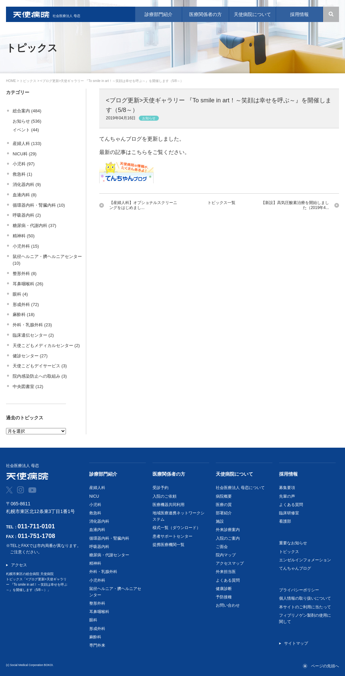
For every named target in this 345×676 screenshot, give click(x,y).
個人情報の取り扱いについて (305, 598)
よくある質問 (228, 580)
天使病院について (234, 474)
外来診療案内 (228, 529)
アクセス (19, 565)
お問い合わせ (228, 605)
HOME (11, 81)
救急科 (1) (22, 174)
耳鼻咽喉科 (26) (28, 283)
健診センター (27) (30, 355)
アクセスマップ (230, 563)
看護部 (285, 521)
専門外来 (97, 645)
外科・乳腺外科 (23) (32, 324)
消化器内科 (99, 521)
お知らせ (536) (27, 121)
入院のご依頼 (164, 496)
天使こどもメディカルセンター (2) (46, 345)
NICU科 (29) (25, 153)
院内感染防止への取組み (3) (40, 376)
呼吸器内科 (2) (27, 215)
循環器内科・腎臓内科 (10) (39, 205)
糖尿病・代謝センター (109, 555)
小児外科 (97, 580)
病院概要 (224, 496)
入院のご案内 (228, 538)
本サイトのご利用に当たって (305, 607)
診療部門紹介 (103, 474)
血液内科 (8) (25, 194)
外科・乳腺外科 (103, 571)
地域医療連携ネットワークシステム (178, 516)
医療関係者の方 (169, 474)
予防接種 (224, 597)
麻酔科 (95, 637)
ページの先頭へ (325, 666)
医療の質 (224, 504)
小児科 (95, 504)
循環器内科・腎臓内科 (109, 538)
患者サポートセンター (172, 536)
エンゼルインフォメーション (305, 560)
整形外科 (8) (25, 273)
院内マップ (226, 555)
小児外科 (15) (26, 246)
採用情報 (288, 474)
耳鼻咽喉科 (99, 611)
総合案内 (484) (27, 110)
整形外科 (97, 603)
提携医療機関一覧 (168, 544)
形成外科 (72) (26, 304)
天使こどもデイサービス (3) (40, 365)
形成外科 (97, 628)
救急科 (95, 513)
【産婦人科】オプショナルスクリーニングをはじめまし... (143, 205)
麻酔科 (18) (24, 314)
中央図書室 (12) (28, 386)
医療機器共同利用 (168, 504)
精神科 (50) (24, 235)
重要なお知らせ (293, 543)
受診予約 (161, 487)
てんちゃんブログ (295, 568)
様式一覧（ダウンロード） (176, 527)
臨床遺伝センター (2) (33, 335)
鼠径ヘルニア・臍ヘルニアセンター (115, 591)
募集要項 (287, 487)
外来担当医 (226, 571)
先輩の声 (287, 496)
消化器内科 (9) (27, 184)
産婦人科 (97, 487)
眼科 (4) (20, 294)
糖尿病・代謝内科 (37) (34, 225)
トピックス (28, 81)
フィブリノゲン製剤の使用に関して (305, 618)
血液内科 (97, 529)
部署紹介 (224, 513)
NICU (94, 496)
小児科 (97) (24, 163)
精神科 (95, 563)
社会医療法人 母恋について (240, 487)
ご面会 (222, 546)
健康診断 (224, 588)
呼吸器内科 (99, 546)
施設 (220, 521)
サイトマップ (296, 643)
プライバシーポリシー (299, 590)
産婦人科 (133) (27, 143)
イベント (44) (26, 129)
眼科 (93, 620)
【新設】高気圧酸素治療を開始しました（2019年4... (295, 205)
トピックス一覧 (221, 202)
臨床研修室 (289, 513)
